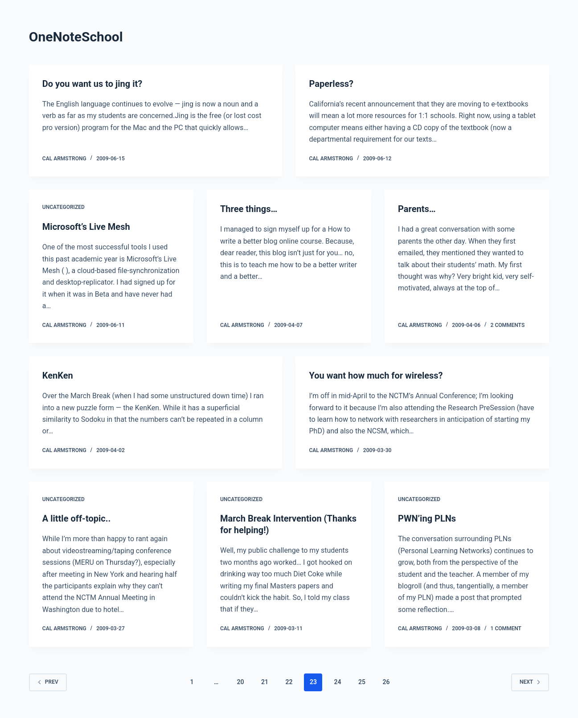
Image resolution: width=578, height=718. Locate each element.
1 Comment (506, 628)
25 (361, 681)
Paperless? (331, 83)
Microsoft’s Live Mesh (86, 226)
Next (530, 682)
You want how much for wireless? (376, 375)
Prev (47, 682)
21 (264, 681)
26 (385, 681)
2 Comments (508, 325)
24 (337, 681)
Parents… (417, 209)
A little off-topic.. (76, 518)
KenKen (57, 375)
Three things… (248, 209)
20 (240, 681)
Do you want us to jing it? (92, 83)
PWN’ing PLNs (427, 518)
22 (288, 681)
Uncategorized (63, 207)
